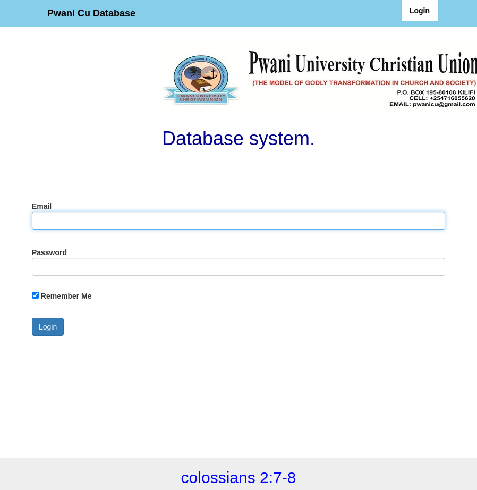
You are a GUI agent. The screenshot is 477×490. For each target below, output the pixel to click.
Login (420, 10)
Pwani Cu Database (91, 13)
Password (49, 252)
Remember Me (66, 296)
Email (42, 206)
